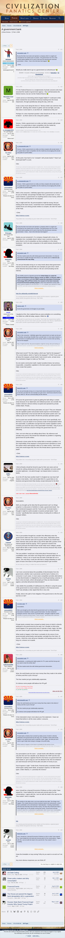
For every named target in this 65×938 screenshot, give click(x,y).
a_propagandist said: (23, 141)
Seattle (12, 580)
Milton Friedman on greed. (22, 210)
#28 (61, 297)
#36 (61, 649)
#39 (61, 781)
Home (7, 18)
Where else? (11, 133)
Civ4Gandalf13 (11, 883)
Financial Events (13, 881)
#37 (61, 691)
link (17, 815)
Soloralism (54, 67)
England (12, 475)
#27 (61, 244)
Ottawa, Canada (10, 319)
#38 (61, 724)
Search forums (14, 21)
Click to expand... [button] (39, 282)
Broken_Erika (10, 869)
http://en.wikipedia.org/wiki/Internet (27, 288)
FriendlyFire (10, 892)
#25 (61, 172)
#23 (61, 114)
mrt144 (9, 900)
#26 (61, 217)
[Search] (59, 18)
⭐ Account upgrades (25, 21)
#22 (61, 81)
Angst (8, 877)
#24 (61, 137)
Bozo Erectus (6, 32)
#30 (61, 379)
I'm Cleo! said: (21, 598)
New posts (5, 21)
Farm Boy (56, 868)
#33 (61, 527)
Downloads (37, 18)
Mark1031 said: (21, 382)
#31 (61, 458)
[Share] (58, 44)
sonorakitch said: (22, 47)
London (12, 666)
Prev (5, 40)
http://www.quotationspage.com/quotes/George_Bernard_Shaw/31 (39, 484)
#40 (61, 824)
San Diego (11, 260)
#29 (61, 323)
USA (13, 154)
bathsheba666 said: (22, 694)
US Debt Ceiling (13, 867)
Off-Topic (25, 869)
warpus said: (20, 300)
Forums (14, 18)
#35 (61, 594)
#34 (61, 563)
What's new (24, 18)
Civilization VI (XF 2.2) (9, 930)
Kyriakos (56, 897)
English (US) (24, 930)
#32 (61, 492)
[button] (30, 18)
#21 (61, 44)
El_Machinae (55, 889)
